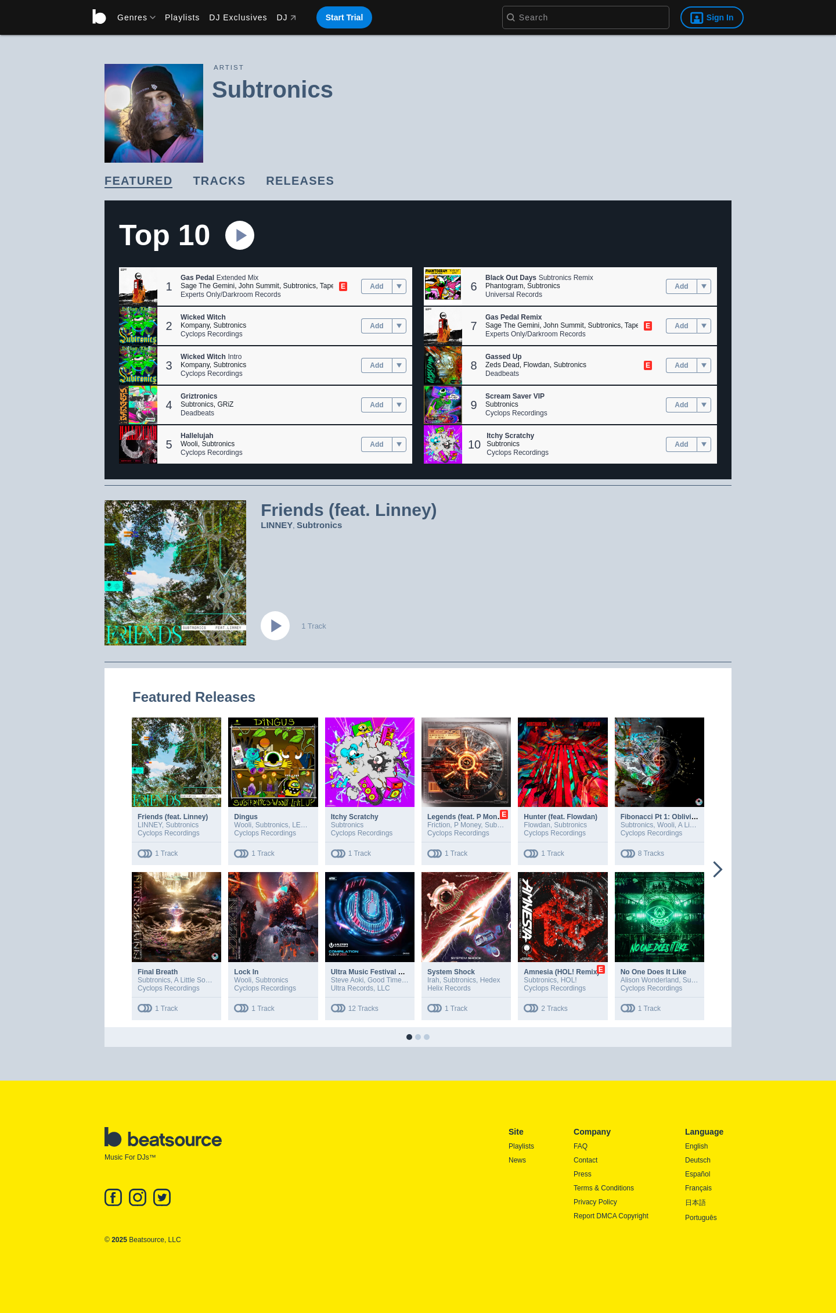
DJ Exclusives (238, 17)
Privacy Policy (595, 1202)
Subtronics (299, 286)
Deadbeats (197, 413)
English (696, 1146)
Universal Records (513, 294)
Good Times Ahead (397, 980)
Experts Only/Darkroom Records (231, 294)
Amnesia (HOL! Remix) (561, 972)
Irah (433, 980)
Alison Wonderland (650, 980)
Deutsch (698, 1160)
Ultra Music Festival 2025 (372, 972)
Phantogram (504, 286)
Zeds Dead (502, 365)
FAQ (581, 1146)
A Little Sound (195, 980)
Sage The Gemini (208, 286)
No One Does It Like (653, 972)
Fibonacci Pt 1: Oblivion (660, 817)
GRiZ (225, 404)
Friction (438, 825)
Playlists (182, 17)
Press (583, 1174)
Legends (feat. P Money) (467, 817)
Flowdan (536, 365)
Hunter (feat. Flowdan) (560, 817)
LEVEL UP (308, 825)
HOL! (569, 980)
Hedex (490, 980)
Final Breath (158, 972)
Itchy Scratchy (355, 817)
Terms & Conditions (604, 1188)
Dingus (246, 817)
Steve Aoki (347, 980)
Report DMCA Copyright (611, 1216)
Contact (585, 1160)
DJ (286, 17)
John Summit (259, 286)
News (517, 1160)
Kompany (195, 325)
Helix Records (449, 988)
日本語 (695, 1203)
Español (697, 1174)
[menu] (132, 17)
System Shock (451, 972)
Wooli (189, 444)
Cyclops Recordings (212, 334)
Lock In (246, 972)
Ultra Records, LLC (360, 988)
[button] (138, 286)
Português (701, 1218)
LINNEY (277, 525)
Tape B (330, 286)
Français (698, 1188)
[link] (138, 181)
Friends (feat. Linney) (173, 817)
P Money (467, 825)
